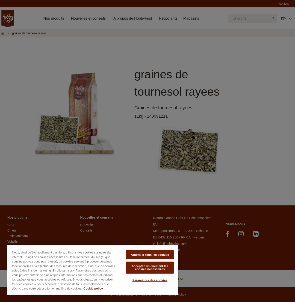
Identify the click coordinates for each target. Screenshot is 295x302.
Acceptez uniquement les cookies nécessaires (150, 267)
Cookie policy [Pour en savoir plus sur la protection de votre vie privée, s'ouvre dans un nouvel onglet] (93, 288)
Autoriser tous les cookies (150, 254)
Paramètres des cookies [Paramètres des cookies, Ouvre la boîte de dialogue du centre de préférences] (150, 280)
